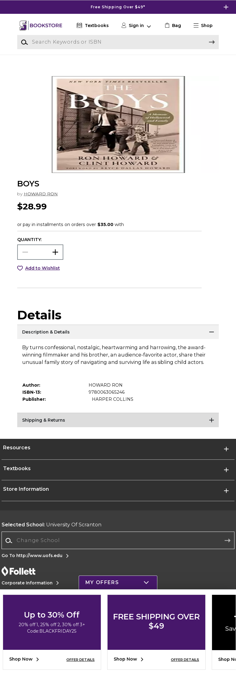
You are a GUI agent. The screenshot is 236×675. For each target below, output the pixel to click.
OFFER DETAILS (80, 659)
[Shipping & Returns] (118, 427)
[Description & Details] (118, 339)
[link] (172, 25)
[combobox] (118, 548)
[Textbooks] (92, 25)
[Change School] (118, 547)
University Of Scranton (51, 532)
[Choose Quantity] (40, 259)
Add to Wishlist (42, 275)
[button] (205, 25)
